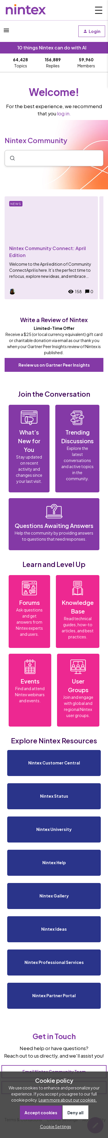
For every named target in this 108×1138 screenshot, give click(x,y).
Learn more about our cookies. (68, 1099)
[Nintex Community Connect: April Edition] (51, 247)
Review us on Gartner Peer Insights (54, 364)
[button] (54, 1126)
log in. (64, 113)
